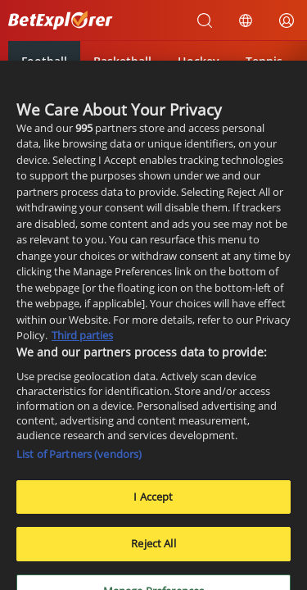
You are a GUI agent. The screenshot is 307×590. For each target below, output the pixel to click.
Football (44, 61)
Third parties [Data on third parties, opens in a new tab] (82, 341)
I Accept (153, 501)
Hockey (198, 61)
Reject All (153, 549)
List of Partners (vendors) (79, 459)
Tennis (264, 61)
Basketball (122, 61)
